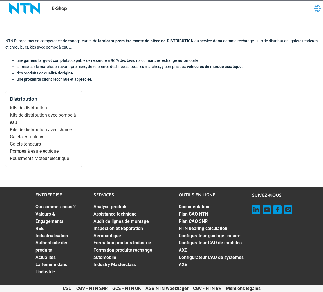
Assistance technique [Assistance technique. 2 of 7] (115, 214)
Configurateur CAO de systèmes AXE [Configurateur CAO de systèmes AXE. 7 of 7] (211, 261)
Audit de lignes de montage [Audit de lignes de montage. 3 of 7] (121, 221)
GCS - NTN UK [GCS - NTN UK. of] (126, 288)
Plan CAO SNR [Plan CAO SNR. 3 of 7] (193, 221)
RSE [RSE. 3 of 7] (39, 228)
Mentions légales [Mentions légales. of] (243, 288)
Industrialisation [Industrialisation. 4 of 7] (51, 235)
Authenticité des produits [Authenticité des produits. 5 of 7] (51, 246)
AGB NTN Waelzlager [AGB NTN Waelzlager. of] (167, 288)
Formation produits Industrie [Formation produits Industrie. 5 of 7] (122, 242)
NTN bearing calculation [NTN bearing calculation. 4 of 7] (203, 228)
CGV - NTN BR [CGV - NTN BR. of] (207, 288)
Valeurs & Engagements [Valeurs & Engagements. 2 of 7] (49, 217)
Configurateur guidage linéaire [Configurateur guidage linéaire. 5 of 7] (210, 235)
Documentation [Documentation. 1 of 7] (194, 206)
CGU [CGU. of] (67, 288)
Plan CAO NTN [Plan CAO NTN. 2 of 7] (193, 214)
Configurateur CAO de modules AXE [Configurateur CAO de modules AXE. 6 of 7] (210, 246)
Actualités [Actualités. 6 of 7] (45, 257)
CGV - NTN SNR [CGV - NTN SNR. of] (92, 288)
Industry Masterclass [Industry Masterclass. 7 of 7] (114, 264)
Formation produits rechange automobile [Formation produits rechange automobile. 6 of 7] (122, 253)
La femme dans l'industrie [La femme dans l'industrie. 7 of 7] (51, 268)
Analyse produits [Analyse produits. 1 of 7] (110, 206)
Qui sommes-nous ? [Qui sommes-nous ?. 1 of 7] (55, 206)
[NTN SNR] (24, 8)
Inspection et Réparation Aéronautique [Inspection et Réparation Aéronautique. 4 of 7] (118, 232)
